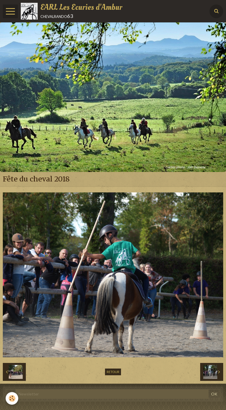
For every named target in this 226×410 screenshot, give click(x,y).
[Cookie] (12, 398)
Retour (113, 372)
